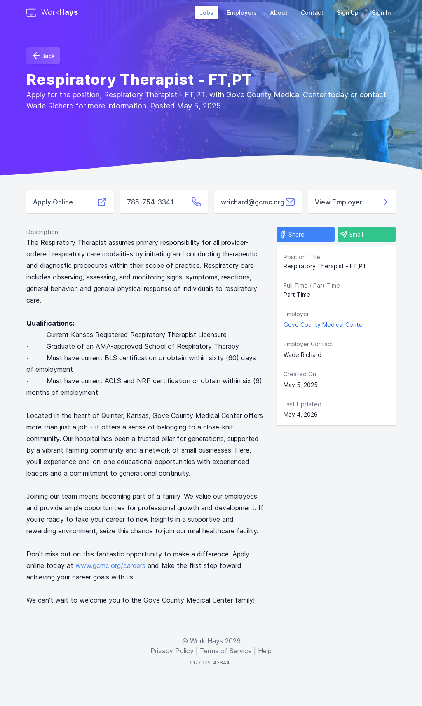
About (279, 12)
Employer (296, 313)
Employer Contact (308, 343)
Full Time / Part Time (312, 285)
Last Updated (302, 404)
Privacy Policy (172, 651)
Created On (300, 374)
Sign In (381, 12)
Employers (242, 12)
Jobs (206, 12)
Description (42, 231)
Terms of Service (226, 651)
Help (265, 651)
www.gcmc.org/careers (110, 565)
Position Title (302, 256)
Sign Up (348, 12)
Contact (312, 12)
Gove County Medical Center (324, 324)
